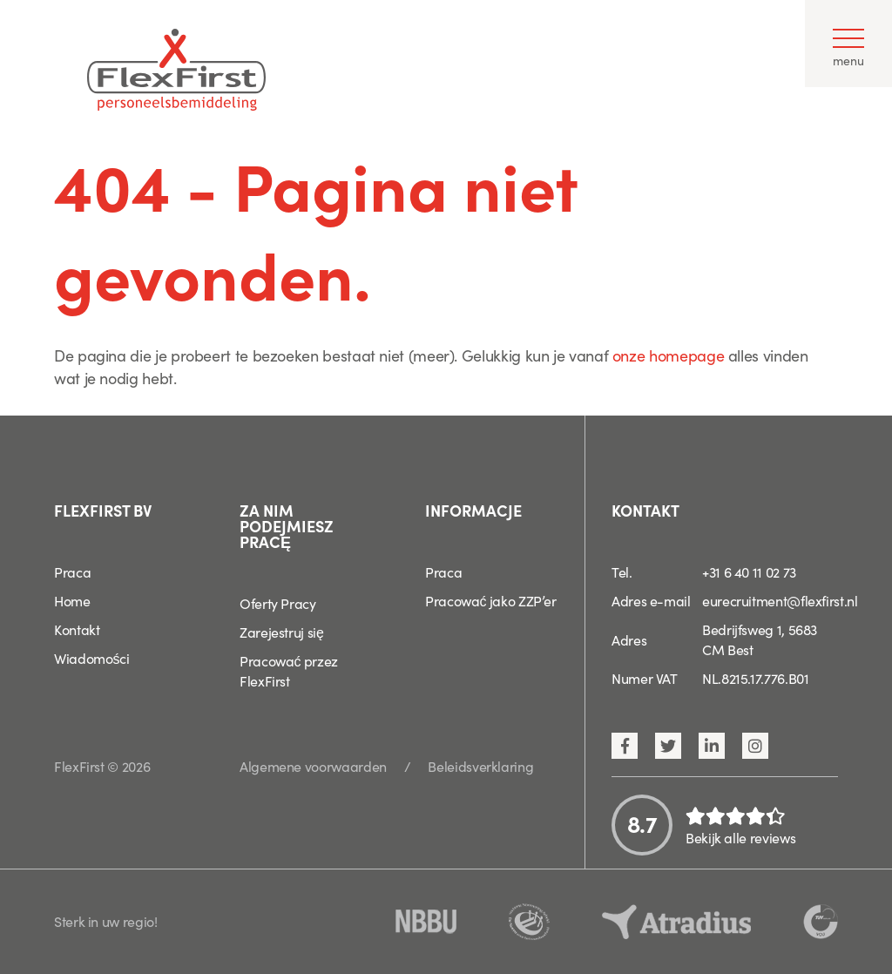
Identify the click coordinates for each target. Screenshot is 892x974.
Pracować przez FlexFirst (289, 670)
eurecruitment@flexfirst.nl (780, 600)
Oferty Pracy (278, 602)
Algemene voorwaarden (313, 765)
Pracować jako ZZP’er (491, 600)
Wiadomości (91, 657)
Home (72, 600)
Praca (72, 571)
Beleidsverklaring (480, 765)
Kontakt (76, 629)
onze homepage (668, 355)
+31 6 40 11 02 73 (749, 571)
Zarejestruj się (282, 631)
